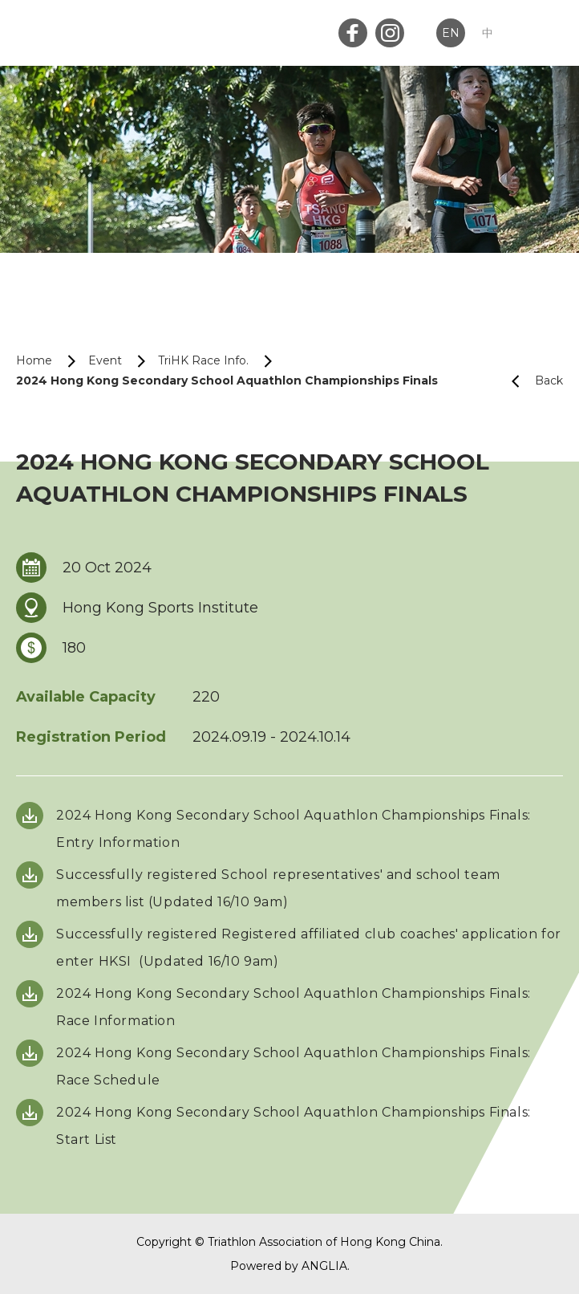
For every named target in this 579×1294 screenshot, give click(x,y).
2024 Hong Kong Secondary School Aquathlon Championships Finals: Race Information (293, 1007)
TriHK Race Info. (203, 360)
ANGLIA (324, 1266)
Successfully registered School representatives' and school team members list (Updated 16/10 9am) (278, 888)
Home (34, 360)
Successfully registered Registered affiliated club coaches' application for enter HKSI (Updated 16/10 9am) (308, 947)
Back (531, 381)
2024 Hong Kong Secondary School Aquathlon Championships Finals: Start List (293, 1126)
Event (105, 360)
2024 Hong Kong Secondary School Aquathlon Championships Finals (227, 380)
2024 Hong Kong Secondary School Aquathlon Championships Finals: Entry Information (293, 829)
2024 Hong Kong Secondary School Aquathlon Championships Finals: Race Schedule (293, 1066)
